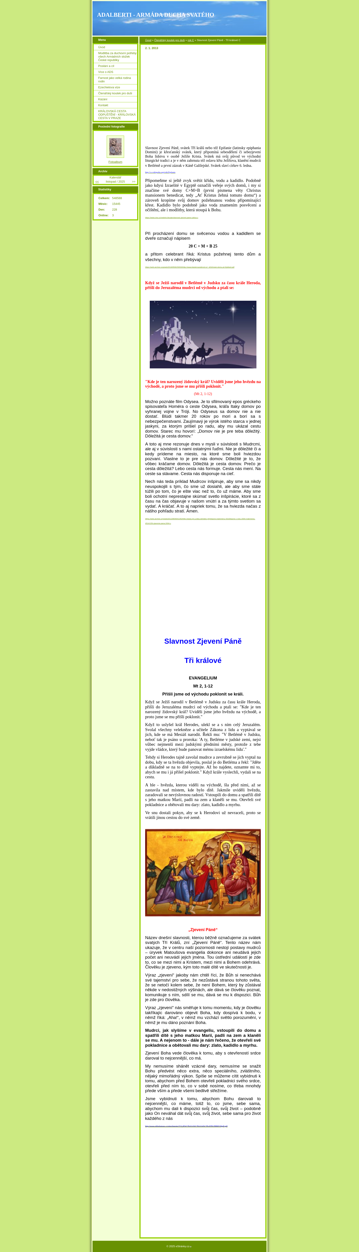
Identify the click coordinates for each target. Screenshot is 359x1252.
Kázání (102, 99)
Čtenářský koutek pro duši (169, 40)
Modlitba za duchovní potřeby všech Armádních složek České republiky (117, 56)
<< (97, 181)
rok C (191, 40)
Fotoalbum (115, 162)
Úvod (148, 40)
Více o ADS (105, 72)
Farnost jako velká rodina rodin (114, 79)
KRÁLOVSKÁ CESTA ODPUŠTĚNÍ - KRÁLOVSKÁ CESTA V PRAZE (117, 114)
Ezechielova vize (109, 87)
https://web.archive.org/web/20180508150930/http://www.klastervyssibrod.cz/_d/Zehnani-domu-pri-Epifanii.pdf (189, 267)
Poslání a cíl (106, 66)
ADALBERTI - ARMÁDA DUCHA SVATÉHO (155, 14)
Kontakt (103, 105)
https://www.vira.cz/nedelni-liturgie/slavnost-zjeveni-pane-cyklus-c (171, 218)
